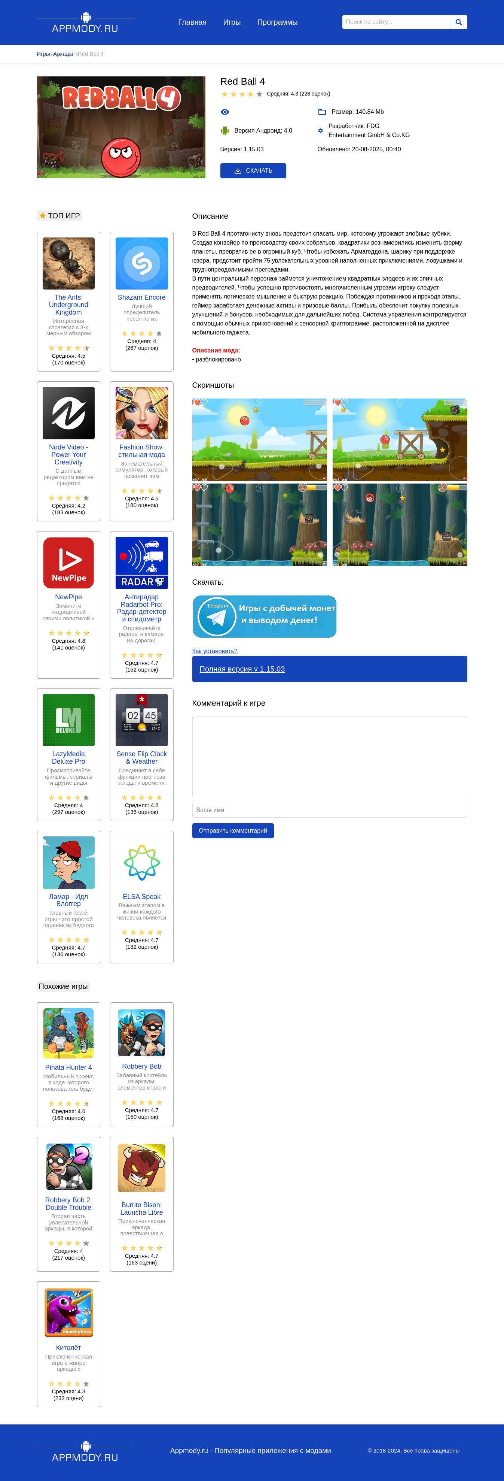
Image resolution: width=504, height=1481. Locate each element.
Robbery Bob (141, 1066)
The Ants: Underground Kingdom (68, 305)
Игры (232, 22)
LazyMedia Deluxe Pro (68, 758)
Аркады (63, 54)
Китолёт (68, 1347)
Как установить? (215, 651)
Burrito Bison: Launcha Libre (141, 1209)
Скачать (253, 170)
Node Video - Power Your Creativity (68, 455)
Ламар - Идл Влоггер (68, 900)
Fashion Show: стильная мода (142, 451)
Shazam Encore (142, 297)
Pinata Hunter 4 (68, 1067)
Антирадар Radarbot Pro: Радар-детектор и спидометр (142, 608)
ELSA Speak (142, 896)
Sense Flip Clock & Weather (141, 758)
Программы (277, 22)
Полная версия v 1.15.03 (242, 669)
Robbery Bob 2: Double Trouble (68, 1204)
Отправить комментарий (233, 830)
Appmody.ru (85, 22)
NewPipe (68, 597)
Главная (192, 22)
